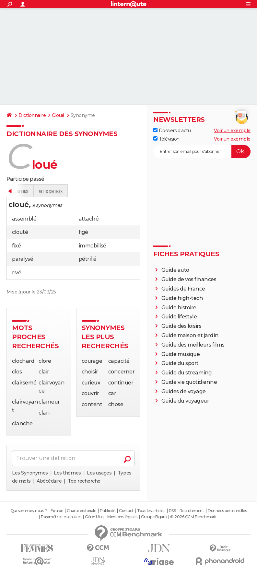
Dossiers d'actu (172, 130)
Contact (126, 511)
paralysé (22, 259)
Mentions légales (122, 517)
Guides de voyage (183, 391)
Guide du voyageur (185, 401)
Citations (102, 191)
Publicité (107, 511)
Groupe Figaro (154, 517)
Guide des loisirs (181, 326)
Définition (20, 191)
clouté (20, 232)
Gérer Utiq (94, 517)
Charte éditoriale (81, 511)
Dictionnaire (32, 115)
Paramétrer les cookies (61, 517)
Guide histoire (178, 307)
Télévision (166, 139)
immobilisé (92, 246)
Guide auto (175, 270)
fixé (16, 246)
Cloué (58, 115)
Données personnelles (227, 511)
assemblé (24, 219)
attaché (89, 219)
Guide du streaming (186, 373)
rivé (16, 272)
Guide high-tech (182, 298)
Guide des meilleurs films (193, 345)
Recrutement (192, 511)
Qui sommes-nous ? (28, 511)
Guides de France (183, 289)
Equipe (57, 511)
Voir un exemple (232, 130)
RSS (172, 511)
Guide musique (180, 354)
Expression (73, 191)
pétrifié (88, 259)
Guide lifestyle (179, 317)
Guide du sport (180, 363)
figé (83, 232)
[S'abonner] (202, 151)
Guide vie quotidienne (189, 382)
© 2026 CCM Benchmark (193, 517)
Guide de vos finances (188, 279)
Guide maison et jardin (189, 335)
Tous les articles (151, 511)
